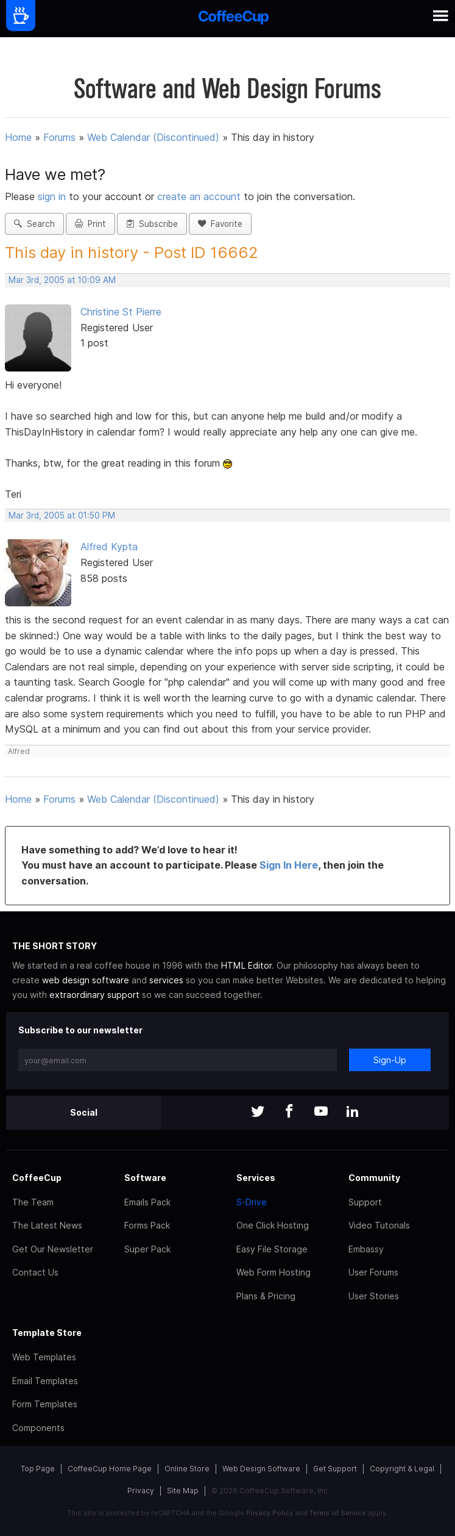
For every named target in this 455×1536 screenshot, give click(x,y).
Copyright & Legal (402, 1468)
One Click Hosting (272, 1225)
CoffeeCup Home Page (110, 1468)
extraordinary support (94, 994)
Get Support (335, 1468)
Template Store (47, 1332)
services (166, 980)
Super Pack (147, 1249)
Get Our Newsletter (52, 1249)
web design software (85, 980)
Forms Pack (147, 1225)
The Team (33, 1202)
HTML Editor (246, 965)
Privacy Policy (269, 1513)
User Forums (373, 1272)
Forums (59, 137)
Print (90, 224)
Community (374, 1177)
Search (34, 224)
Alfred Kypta (109, 546)
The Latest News (47, 1225)
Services (255, 1177)
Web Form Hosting (273, 1272)
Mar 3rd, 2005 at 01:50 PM (62, 515)
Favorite (220, 224)
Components (38, 1428)
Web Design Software (261, 1468)
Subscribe (152, 224)
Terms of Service (337, 1513)
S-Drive (251, 1202)
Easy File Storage (272, 1249)
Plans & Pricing (265, 1296)
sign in (53, 196)
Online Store (187, 1468)
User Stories (373, 1296)
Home (18, 137)
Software (145, 1177)
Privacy (140, 1490)
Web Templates (44, 1357)
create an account (199, 196)
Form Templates (44, 1404)
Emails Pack (147, 1202)
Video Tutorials (379, 1225)
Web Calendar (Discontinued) (153, 137)
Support (365, 1202)
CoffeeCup (37, 1177)
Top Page (38, 1468)
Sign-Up (389, 1060)
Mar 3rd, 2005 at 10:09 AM (62, 280)
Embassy (366, 1249)
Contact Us (35, 1272)
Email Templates (45, 1381)
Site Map (183, 1490)
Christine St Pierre (120, 312)
